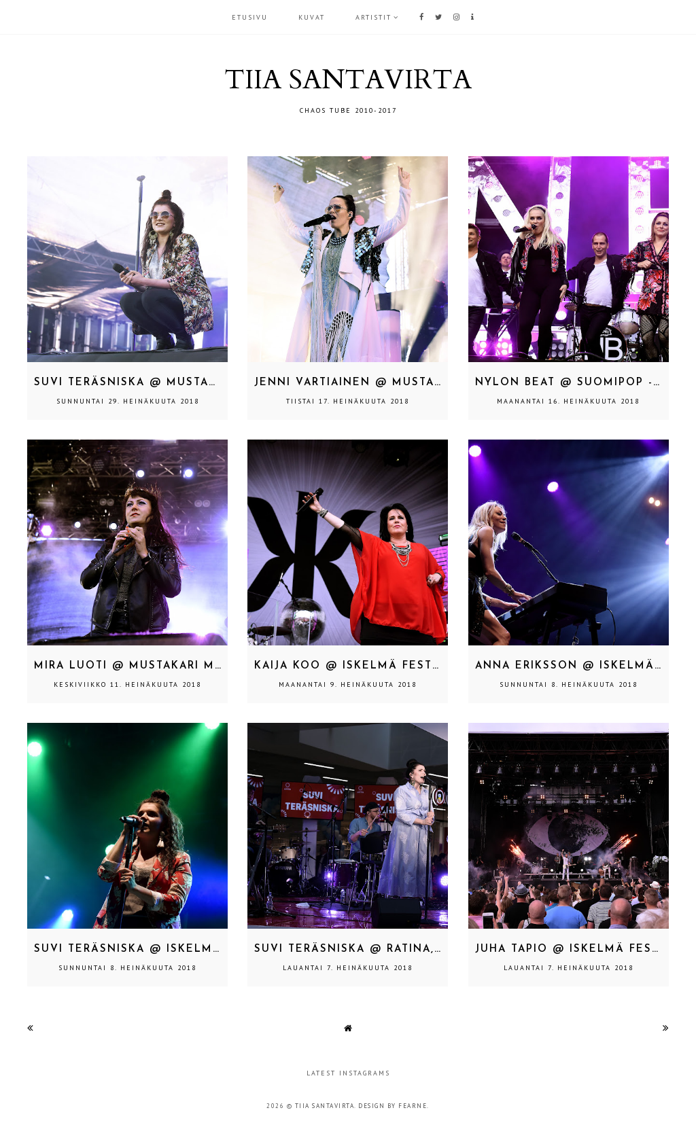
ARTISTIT (373, 17)
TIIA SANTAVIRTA (348, 80)
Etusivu (250, 17)
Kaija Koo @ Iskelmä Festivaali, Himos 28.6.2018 (419, 666)
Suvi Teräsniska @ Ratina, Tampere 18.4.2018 (404, 949)
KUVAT (311, 17)
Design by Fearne (392, 1105)
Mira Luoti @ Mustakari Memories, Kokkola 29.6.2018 (217, 666)
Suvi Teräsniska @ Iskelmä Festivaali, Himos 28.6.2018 (221, 949)
